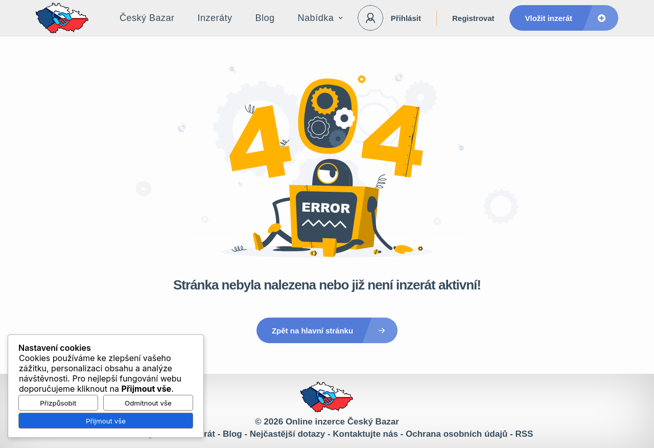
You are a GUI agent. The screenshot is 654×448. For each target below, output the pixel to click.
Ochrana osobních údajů (456, 434)
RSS (524, 434)
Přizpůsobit (58, 403)
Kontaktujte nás (365, 434)
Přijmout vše (106, 421)
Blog (265, 18)
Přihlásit (406, 18)
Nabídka (320, 18)
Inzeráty (215, 18)
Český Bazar (147, 18)
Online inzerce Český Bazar (342, 422)
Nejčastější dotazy (287, 434)
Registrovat (473, 18)
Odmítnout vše (148, 403)
